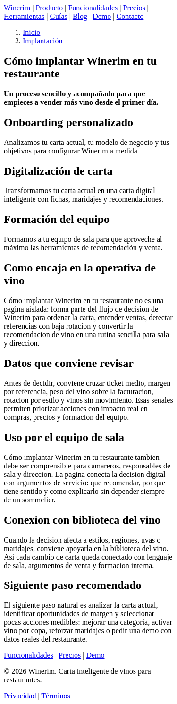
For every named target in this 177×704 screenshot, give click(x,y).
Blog (80, 16)
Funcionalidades (93, 8)
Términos (55, 696)
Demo (102, 16)
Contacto (130, 16)
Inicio (31, 32)
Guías (58, 16)
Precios (134, 8)
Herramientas (24, 16)
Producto (49, 8)
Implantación (42, 41)
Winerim (17, 8)
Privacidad (20, 696)
